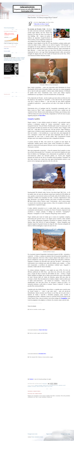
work (7, 57)
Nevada (34, 386)
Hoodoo (61, 385)
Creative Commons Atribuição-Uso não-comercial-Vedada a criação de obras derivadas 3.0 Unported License (14, 59)
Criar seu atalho (7, 51)
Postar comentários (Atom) (37, 437)
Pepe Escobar (40, 386)
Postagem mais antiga (65, 434)
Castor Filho (6, 48)
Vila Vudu (49, 386)
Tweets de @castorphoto (9, 27)
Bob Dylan (46, 385)
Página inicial (49, 434)
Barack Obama (39, 385)
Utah (45, 386)
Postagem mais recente (32, 434)
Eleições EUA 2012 (53, 385)
